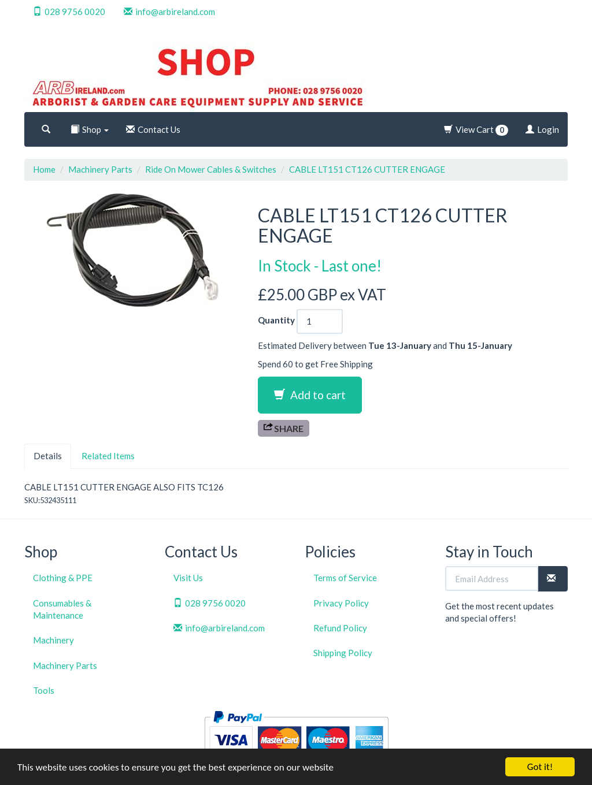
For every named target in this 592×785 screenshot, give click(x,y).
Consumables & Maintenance (62, 609)
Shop (90, 129)
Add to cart (310, 394)
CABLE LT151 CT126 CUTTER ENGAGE (367, 169)
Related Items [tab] (108, 456)
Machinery (53, 640)
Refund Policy (340, 628)
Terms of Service (345, 577)
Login (542, 129)
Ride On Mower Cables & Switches (210, 169)
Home (44, 169)
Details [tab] (48, 456)
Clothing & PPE (62, 577)
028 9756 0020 (69, 11)
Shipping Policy (342, 653)
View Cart (476, 130)
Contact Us (153, 129)
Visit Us (188, 577)
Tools (43, 690)
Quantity (276, 320)
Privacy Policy (341, 603)
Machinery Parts (100, 169)
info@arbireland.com (169, 11)
